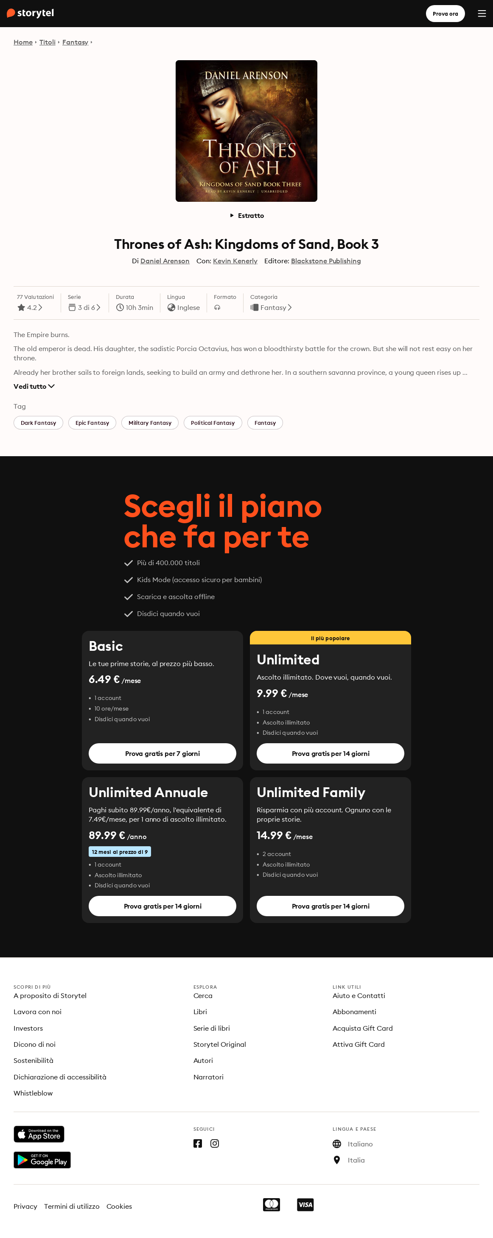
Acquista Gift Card (363, 1028)
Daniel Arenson (165, 261)
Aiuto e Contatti (359, 995)
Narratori (208, 1077)
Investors (28, 1028)
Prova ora (445, 13)
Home (23, 42)
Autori (203, 1060)
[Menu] (482, 13)
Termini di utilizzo (72, 1206)
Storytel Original (219, 1044)
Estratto (246, 215)
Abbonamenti (354, 1011)
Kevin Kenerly (235, 261)
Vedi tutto (34, 386)
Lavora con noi (38, 1011)
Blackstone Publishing (326, 261)
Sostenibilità (33, 1060)
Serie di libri (211, 1028)
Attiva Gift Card (359, 1044)
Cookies (119, 1206)
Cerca (203, 995)
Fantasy (75, 42)
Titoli (47, 42)
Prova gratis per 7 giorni (162, 753)
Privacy (25, 1206)
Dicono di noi (35, 1044)
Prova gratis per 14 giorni (331, 753)
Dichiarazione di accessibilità (60, 1077)
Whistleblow (33, 1093)
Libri (200, 1011)
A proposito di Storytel (50, 995)
